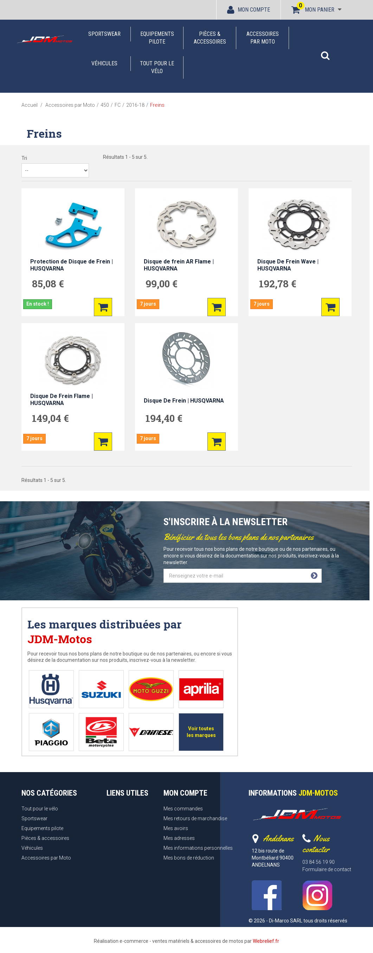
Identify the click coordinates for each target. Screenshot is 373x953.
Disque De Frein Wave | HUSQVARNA (288, 265)
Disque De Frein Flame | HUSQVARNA (61, 399)
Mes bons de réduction (188, 858)
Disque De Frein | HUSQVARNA (184, 400)
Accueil (29, 105)
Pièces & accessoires (210, 38)
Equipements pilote (157, 38)
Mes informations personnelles (198, 848)
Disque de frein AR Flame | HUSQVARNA (179, 265)
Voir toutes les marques (201, 732)
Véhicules (104, 63)
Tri (24, 158)
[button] (325, 52)
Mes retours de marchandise (195, 818)
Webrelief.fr (266, 941)
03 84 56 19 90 (318, 862)
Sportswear (104, 34)
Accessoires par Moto (262, 38)
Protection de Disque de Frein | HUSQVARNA (71, 265)
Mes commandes (183, 808)
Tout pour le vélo (157, 67)
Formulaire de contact (326, 869)
